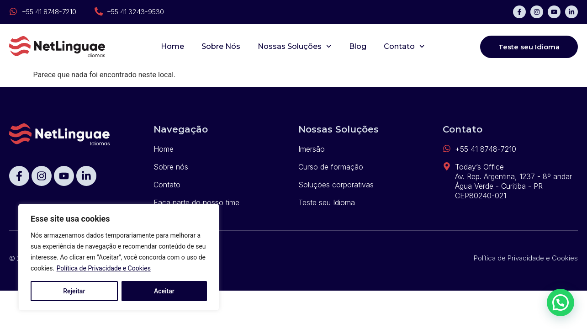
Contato (404, 46)
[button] (560, 302)
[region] (118, 257)
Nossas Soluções (294, 46)
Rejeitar (74, 291)
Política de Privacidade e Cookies (104, 268)
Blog (357, 46)
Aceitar (164, 291)
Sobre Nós (220, 46)
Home (172, 46)
